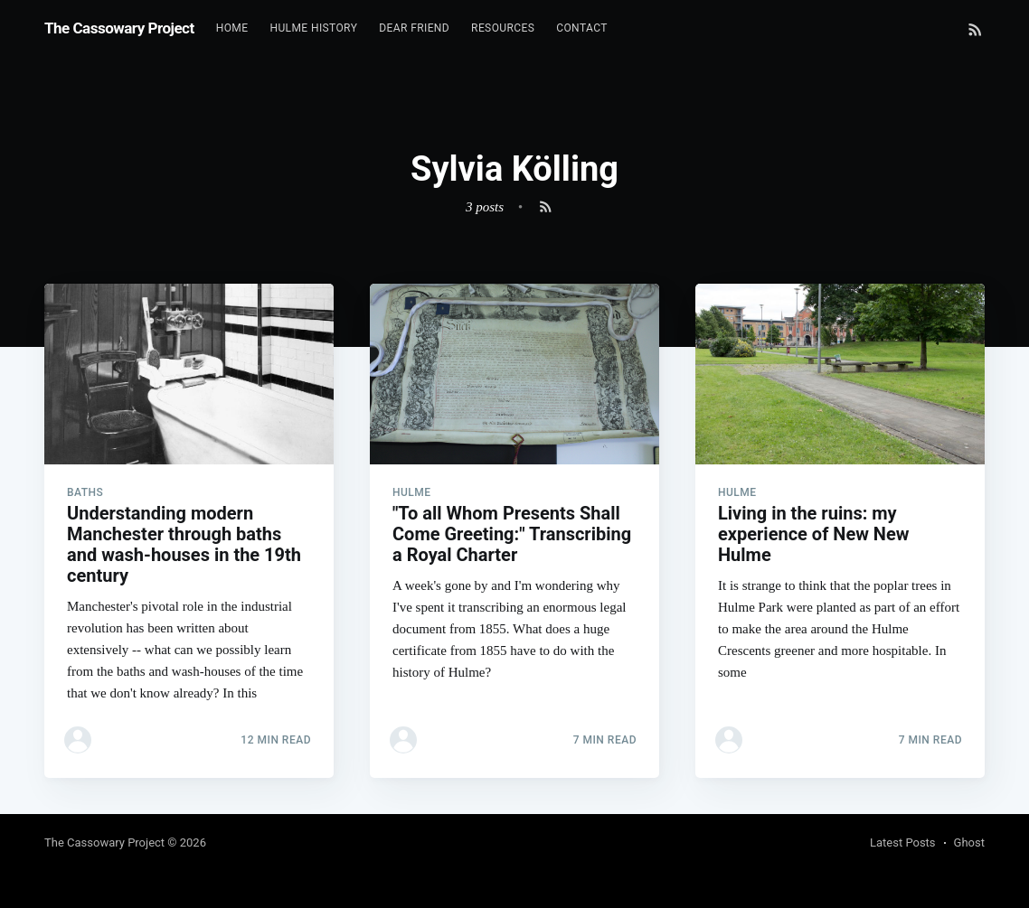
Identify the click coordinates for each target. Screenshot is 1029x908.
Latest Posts (903, 842)
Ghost (969, 842)
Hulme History (313, 28)
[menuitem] (232, 28)
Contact (582, 28)
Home (232, 28)
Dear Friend (414, 28)
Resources (502, 28)
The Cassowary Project (119, 28)
